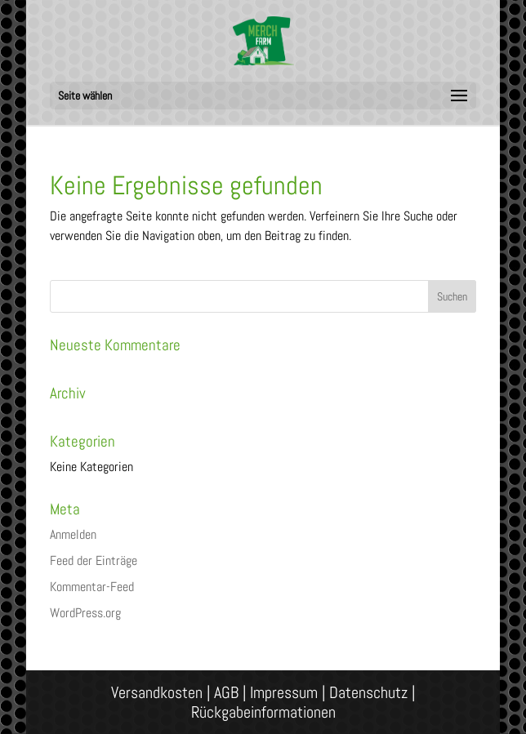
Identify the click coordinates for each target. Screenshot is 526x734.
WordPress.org (85, 612)
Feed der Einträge (93, 560)
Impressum (284, 692)
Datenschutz (368, 692)
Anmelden (73, 534)
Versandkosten (157, 692)
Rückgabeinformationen (263, 712)
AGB (226, 692)
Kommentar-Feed (92, 586)
